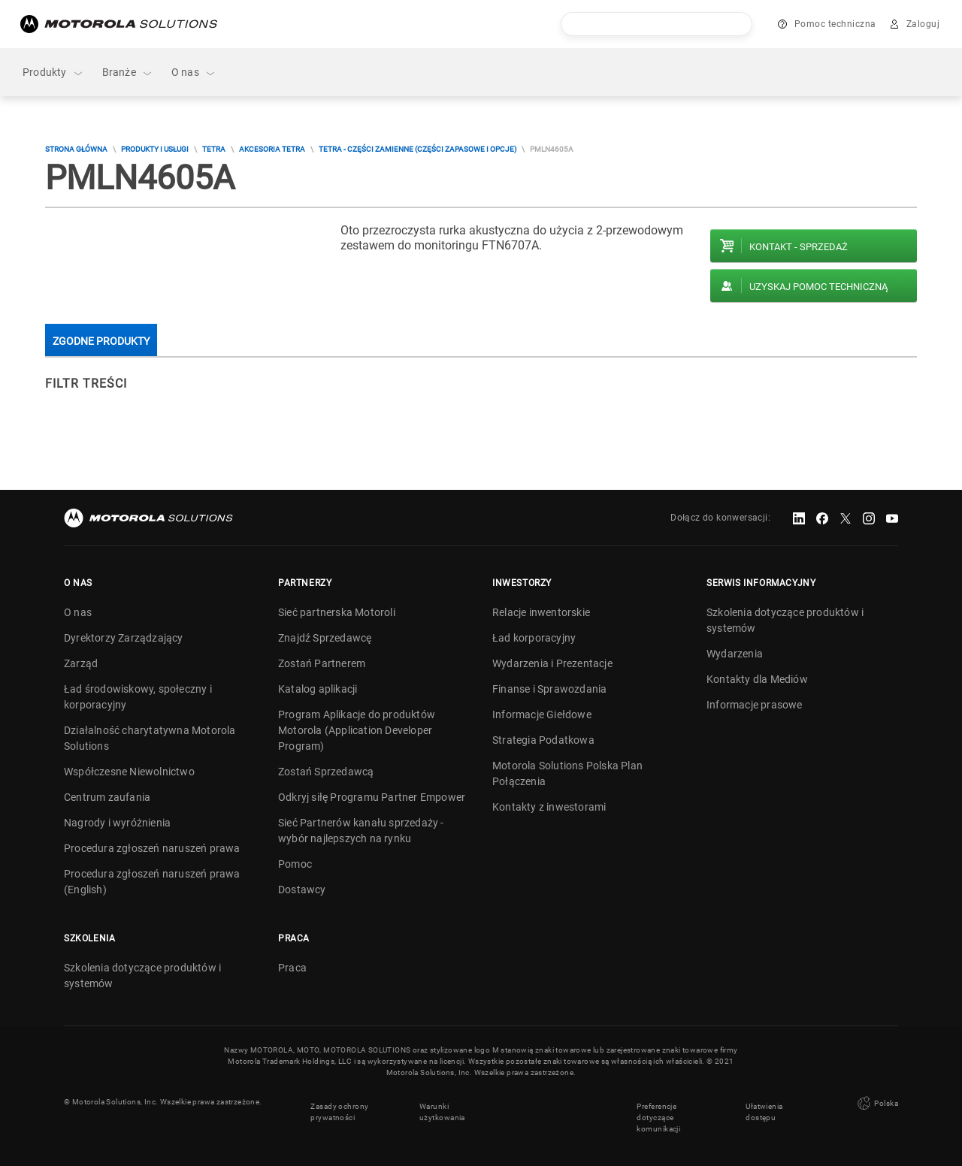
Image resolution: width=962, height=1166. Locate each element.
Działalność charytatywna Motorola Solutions (150, 738)
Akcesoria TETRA (272, 149)
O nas (193, 72)
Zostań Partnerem (321, 663)
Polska (876, 1101)
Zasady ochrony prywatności (339, 1107)
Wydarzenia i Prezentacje (552, 663)
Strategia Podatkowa (543, 740)
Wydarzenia (734, 654)
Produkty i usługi (155, 149)
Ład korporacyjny (534, 638)
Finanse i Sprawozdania (549, 689)
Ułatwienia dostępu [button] (764, 1107)
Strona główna (76, 149)
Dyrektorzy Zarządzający (123, 638)
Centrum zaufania (107, 797)
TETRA (213, 149)
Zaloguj (923, 24)
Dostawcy (302, 890)
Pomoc (295, 864)
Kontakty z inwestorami (549, 807)
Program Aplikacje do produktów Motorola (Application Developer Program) (356, 730)
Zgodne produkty (101, 341)
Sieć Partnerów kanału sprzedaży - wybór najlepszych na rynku (361, 830)
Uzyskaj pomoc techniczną (818, 286)
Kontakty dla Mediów (757, 679)
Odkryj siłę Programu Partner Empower (371, 797)
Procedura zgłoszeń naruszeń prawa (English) (152, 882)
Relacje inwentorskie (541, 612)
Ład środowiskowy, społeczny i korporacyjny (138, 697)
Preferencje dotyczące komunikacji (658, 1113)
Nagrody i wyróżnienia (117, 823)
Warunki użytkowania (441, 1107)
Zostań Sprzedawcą (326, 772)
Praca (292, 968)
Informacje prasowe (754, 705)
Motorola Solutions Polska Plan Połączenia (567, 773)
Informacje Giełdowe (541, 714)
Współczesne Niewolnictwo (129, 772)
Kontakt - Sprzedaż (798, 246)
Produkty (53, 72)
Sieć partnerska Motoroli (336, 612)
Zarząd (81, 663)
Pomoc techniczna (835, 24)
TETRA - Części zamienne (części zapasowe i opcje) (417, 149)
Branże (127, 72)
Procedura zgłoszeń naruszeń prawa (152, 848)
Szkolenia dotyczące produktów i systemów (785, 620)
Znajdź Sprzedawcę (324, 638)
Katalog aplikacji (317, 689)
